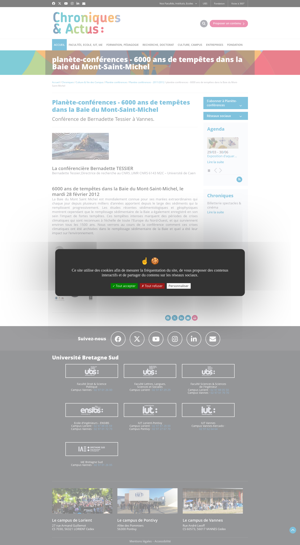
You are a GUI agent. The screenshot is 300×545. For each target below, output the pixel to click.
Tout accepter (124, 286)
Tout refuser (152, 286)
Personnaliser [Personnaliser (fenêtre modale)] (179, 286)
